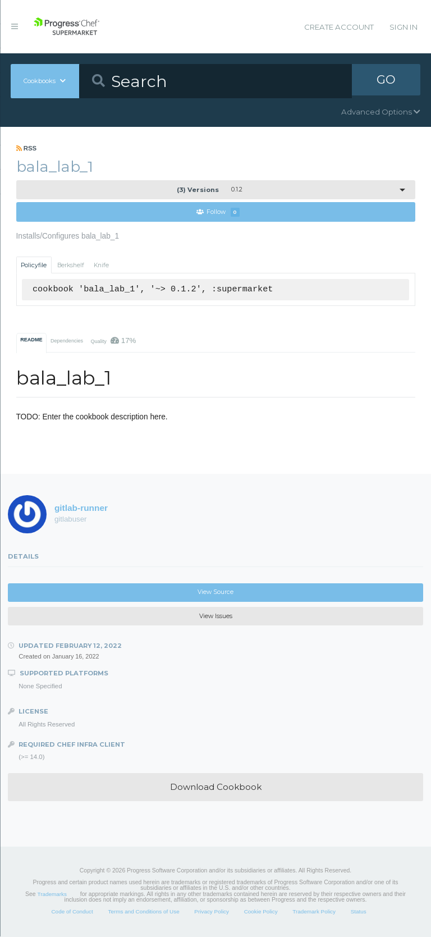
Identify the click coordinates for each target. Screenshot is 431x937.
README (31, 340)
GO (386, 81)
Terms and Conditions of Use (143, 912)
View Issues (215, 616)
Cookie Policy (261, 912)
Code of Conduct (72, 912)
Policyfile (34, 265)
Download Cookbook (216, 787)
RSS (26, 148)
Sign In (403, 26)
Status (358, 912)
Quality (113, 341)
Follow (218, 212)
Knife (101, 265)
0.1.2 (209, 190)
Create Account (339, 26)
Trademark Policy (314, 912)
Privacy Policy (211, 912)
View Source (215, 592)
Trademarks (52, 895)
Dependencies (67, 341)
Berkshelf (70, 265)
